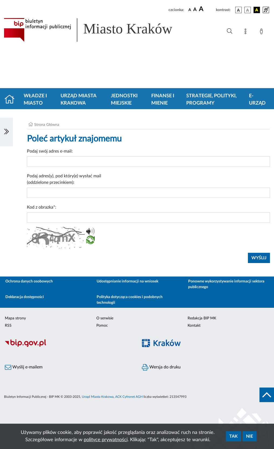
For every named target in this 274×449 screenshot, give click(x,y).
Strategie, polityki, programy (211, 100)
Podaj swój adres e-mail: (50, 151)
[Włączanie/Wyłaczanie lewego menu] (6, 132)
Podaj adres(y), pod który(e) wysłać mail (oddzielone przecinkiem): (64, 179)
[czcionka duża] (206, 9)
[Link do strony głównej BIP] (96, 30)
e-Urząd (257, 100)
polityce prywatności (106, 439)
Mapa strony (15, 318)
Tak (233, 436)
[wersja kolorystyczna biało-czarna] (248, 10)
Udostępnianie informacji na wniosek (127, 281)
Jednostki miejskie (124, 100)
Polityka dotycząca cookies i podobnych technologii (130, 300)
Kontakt (194, 325)
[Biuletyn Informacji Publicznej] (68, 346)
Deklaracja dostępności (24, 297)
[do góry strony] (266, 395)
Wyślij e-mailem (24, 367)
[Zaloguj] (262, 32)
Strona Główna (46, 125)
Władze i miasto (35, 100)
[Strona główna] (11, 99)
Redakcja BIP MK (202, 318)
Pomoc (102, 325)
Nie (249, 436)
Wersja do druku (161, 367)
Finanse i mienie (162, 100)
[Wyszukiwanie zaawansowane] (229, 31)
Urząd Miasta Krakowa (78, 100)
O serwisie (104, 318)
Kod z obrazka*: (41, 207)
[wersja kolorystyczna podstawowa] (238, 10)
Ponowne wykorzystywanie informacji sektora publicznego (226, 284)
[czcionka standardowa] (190, 9)
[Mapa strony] (246, 32)
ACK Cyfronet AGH (129, 396)
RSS (8, 325)
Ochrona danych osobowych (29, 281)
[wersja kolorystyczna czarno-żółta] (257, 10)
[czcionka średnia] (195, 9)
